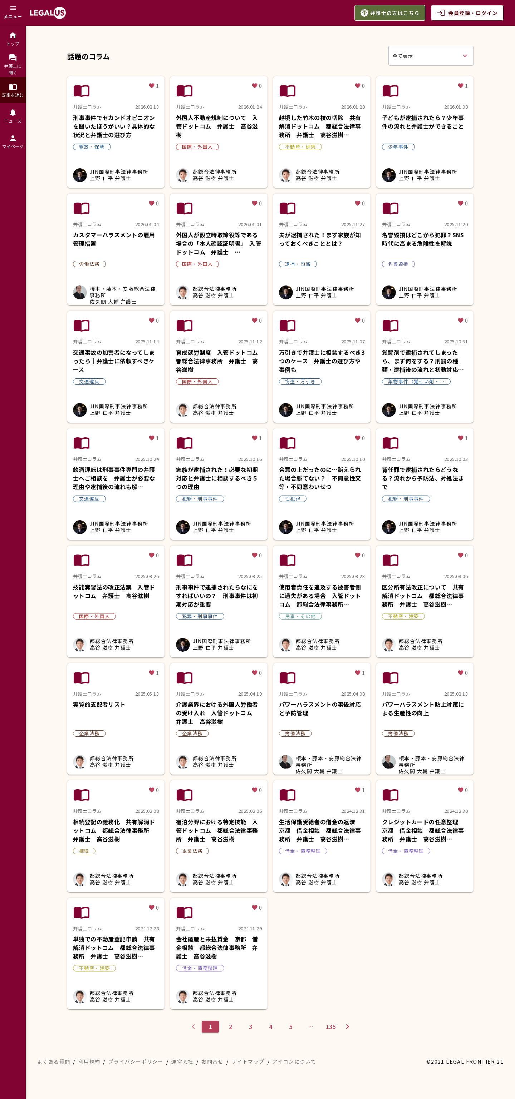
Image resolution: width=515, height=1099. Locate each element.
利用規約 (89, 1061)
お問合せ (212, 1061)
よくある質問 (53, 1061)
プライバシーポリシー (135, 1061)
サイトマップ (247, 1061)
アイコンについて (294, 1061)
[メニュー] (13, 13)
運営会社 (182, 1061)
